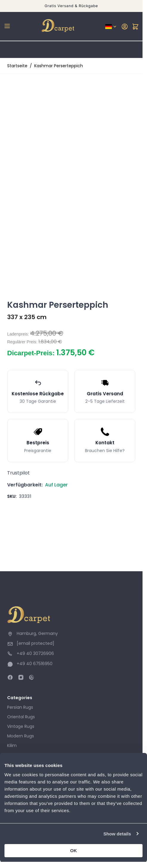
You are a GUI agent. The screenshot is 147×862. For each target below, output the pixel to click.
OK (73, 850)
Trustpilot (18, 472)
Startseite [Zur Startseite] (17, 66)
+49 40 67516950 (34, 664)
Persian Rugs (20, 707)
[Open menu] (7, 26)
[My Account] (124, 26)
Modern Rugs (20, 736)
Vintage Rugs (20, 726)
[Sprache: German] (111, 26)
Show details (117, 833)
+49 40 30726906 (35, 653)
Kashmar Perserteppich (58, 66)
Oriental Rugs (21, 717)
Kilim (12, 745)
